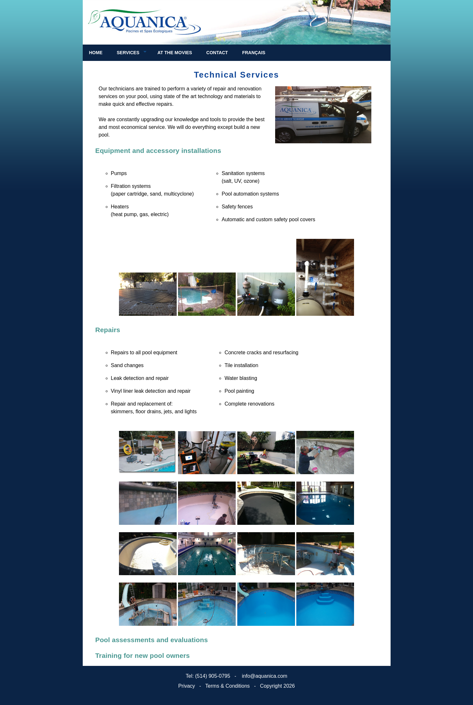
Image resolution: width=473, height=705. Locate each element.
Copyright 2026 (277, 686)
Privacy (186, 686)
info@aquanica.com (264, 676)
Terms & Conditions (227, 686)
